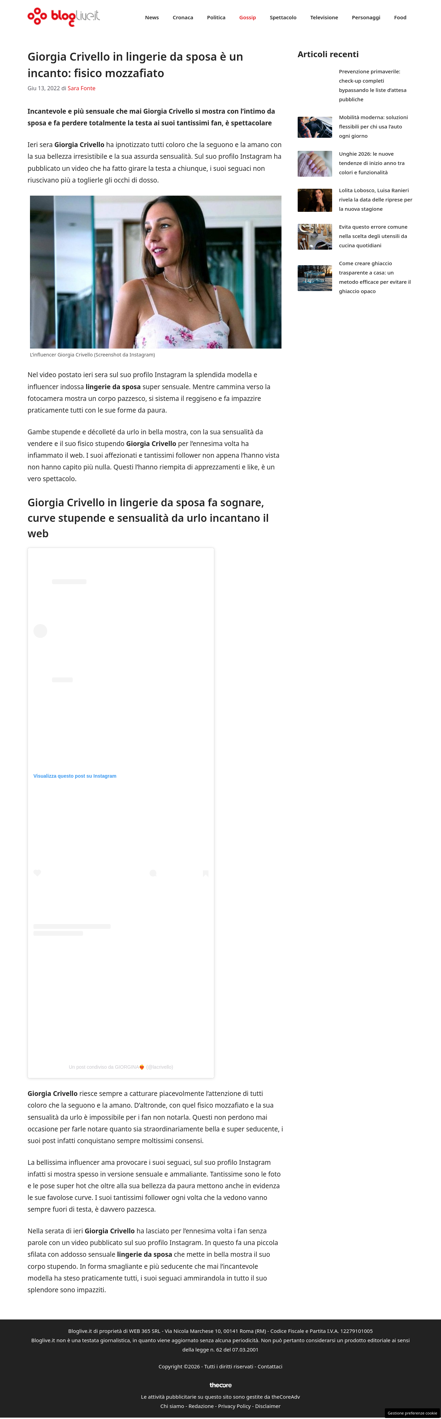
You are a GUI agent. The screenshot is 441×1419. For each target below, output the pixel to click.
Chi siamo (172, 1405)
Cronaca (183, 17)
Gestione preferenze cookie (412, 1413)
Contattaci (270, 1366)
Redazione (201, 1405)
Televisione (324, 17)
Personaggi (366, 17)
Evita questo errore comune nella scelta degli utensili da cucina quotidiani (373, 236)
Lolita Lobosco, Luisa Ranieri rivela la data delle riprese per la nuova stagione (375, 199)
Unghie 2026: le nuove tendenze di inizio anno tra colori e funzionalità (372, 163)
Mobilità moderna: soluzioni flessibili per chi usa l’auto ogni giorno (373, 126)
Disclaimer (267, 1405)
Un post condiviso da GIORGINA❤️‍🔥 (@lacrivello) (121, 1067)
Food (400, 17)
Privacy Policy (234, 1405)
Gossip (247, 17)
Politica (216, 17)
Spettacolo (283, 17)
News (152, 17)
